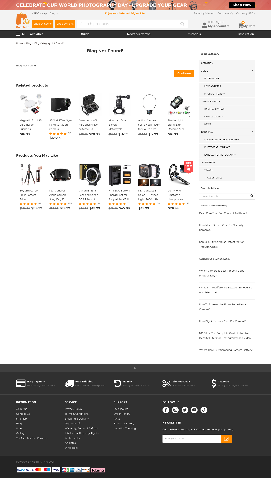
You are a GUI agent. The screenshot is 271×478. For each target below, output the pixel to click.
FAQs (117, 419)
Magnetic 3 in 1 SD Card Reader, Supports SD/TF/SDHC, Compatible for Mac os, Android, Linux (31, 125)
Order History (122, 414)
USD (245, 13)
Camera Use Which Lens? (214, 259)
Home (19, 43)
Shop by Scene (43, 24)
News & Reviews (138, 34)
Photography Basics (217, 147)
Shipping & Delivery (77, 419)
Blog (28, 43)
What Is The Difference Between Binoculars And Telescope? (225, 290)
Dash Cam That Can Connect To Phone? (223, 213)
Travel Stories (213, 178)
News (207, 124)
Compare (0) (225, 13)
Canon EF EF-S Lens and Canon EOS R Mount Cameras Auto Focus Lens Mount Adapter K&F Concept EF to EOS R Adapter (90, 196)
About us (21, 409)
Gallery (20, 433)
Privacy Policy (73, 409)
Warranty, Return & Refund (81, 428)
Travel (208, 170)
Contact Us (23, 414)
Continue (184, 73)
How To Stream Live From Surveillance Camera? (222, 307)
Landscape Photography (220, 155)
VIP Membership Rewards (31, 438)
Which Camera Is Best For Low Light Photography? (221, 273)
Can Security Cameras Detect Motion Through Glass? (221, 244)
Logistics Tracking (125, 428)
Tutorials (194, 34)
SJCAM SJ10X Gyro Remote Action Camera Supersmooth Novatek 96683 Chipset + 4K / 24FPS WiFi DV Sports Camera (60, 125)
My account (121, 409)
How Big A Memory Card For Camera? (222, 321)
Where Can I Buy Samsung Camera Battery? (226, 350)
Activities (36, 34)
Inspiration (246, 34)
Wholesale (71, 448)
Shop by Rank (65, 24)
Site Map (21, 419)
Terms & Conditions (77, 414)
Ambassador (72, 438)
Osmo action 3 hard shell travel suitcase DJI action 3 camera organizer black (88, 125)
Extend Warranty (124, 423)
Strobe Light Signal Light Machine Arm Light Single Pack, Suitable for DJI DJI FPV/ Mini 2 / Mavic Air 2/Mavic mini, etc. (179, 125)
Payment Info (73, 423)
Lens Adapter (212, 86)
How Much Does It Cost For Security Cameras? (221, 227)
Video (19, 428)
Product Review (214, 94)
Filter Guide (211, 79)
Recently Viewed (204, 13)
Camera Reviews (214, 109)
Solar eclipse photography (221, 140)
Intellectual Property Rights (82, 433)
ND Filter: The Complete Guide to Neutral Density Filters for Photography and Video (225, 335)
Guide (85, 34)
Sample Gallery (214, 117)
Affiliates (70, 443)
